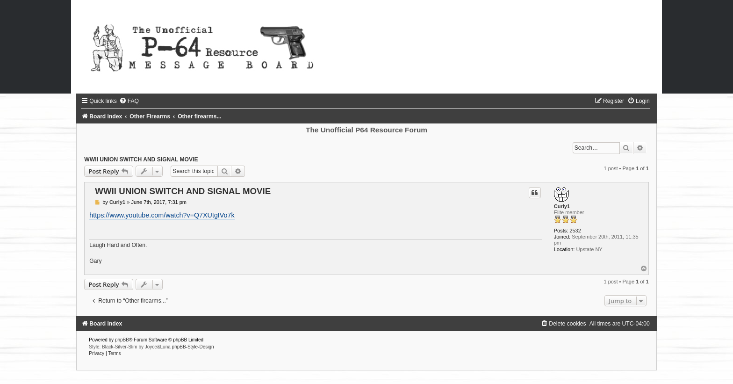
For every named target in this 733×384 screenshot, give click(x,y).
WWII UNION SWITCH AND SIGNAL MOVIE (141, 159)
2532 (575, 230)
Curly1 (562, 206)
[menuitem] (129, 101)
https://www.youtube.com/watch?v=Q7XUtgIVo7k (161, 215)
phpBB (122, 339)
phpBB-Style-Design (193, 346)
